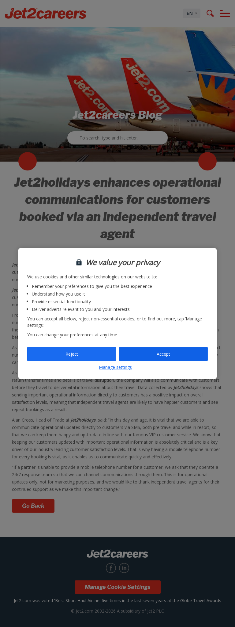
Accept (163, 354)
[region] (117, 313)
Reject (71, 354)
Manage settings (115, 367)
